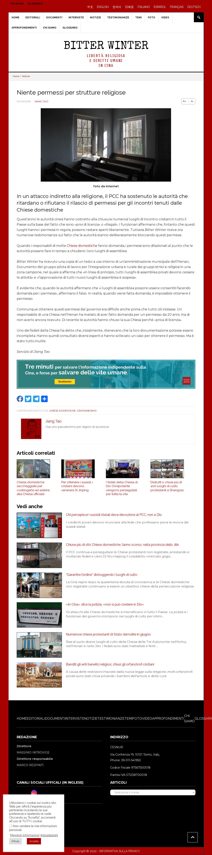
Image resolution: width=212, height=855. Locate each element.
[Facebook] (20, 793)
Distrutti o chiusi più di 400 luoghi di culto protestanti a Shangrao (167, 486)
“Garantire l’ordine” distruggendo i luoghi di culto (101, 575)
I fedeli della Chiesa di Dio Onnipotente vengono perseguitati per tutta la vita (122, 488)
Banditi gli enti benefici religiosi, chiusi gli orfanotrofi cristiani (110, 664)
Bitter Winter (106, 46)
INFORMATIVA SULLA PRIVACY (119, 851)
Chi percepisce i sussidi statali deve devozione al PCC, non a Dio (114, 515)
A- (192, 101)
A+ (185, 101)
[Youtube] (41, 793)
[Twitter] (27, 793)
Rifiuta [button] (15, 841)
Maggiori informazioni (25, 835)
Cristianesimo (87, 410)
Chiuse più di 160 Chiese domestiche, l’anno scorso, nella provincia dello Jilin (122, 545)
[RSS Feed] (48, 793)
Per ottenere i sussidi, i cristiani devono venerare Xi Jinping (77, 486)
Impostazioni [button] (49, 835)
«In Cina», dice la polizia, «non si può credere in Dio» (105, 604)
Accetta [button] (33, 841)
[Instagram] (34, 793)
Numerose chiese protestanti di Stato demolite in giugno (108, 634)
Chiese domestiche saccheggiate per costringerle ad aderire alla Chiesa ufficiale (33, 488)
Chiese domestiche (82, 246)
